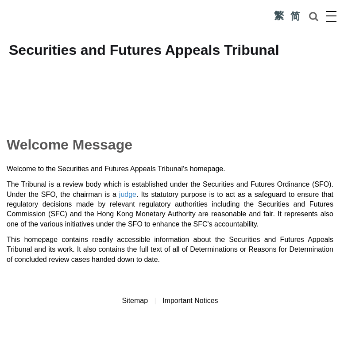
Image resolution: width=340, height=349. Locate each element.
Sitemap (135, 300)
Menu (331, 15)
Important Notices (190, 300)
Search (313, 16)
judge (127, 194)
